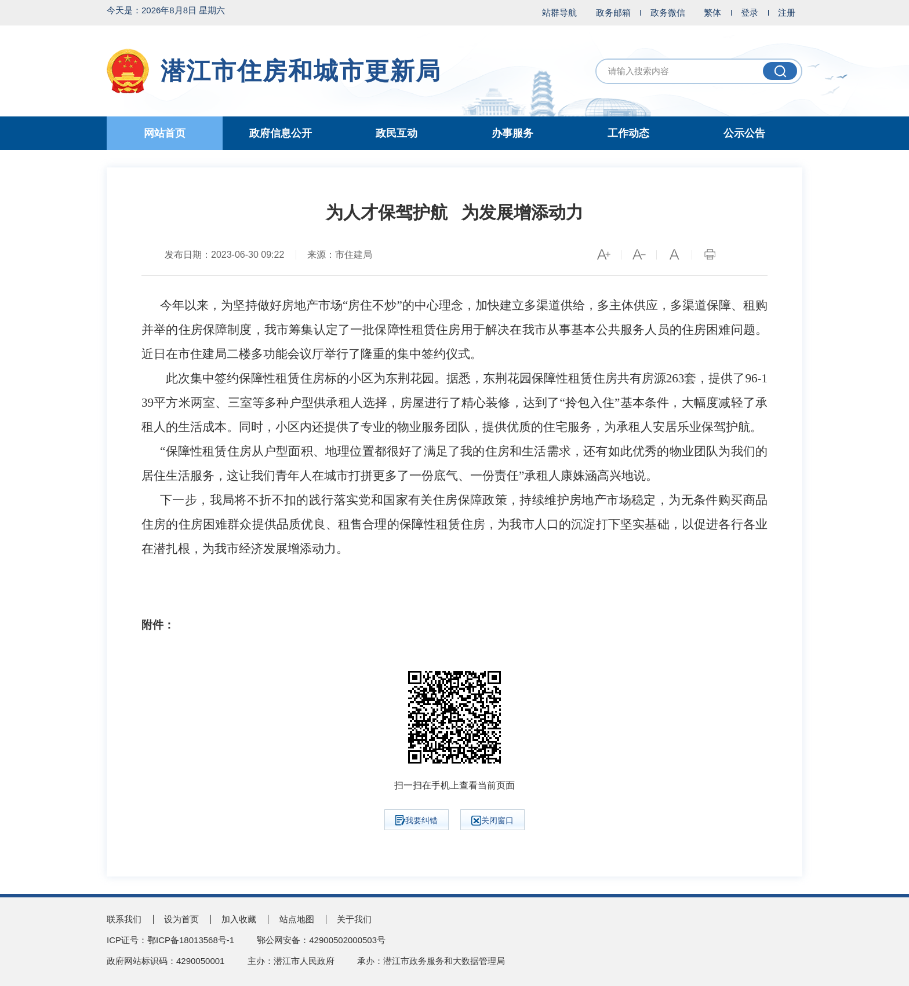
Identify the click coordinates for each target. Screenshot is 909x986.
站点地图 (296, 919)
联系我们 (124, 919)
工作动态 (628, 133)
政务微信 (667, 12)
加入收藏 (238, 919)
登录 (749, 12)
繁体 (712, 12)
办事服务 (512, 133)
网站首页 (165, 133)
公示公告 (744, 133)
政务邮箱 (613, 12)
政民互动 (396, 133)
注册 (786, 12)
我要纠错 (416, 820)
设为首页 (181, 919)
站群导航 (559, 12)
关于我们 (354, 919)
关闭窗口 (492, 821)
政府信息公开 (280, 133)
